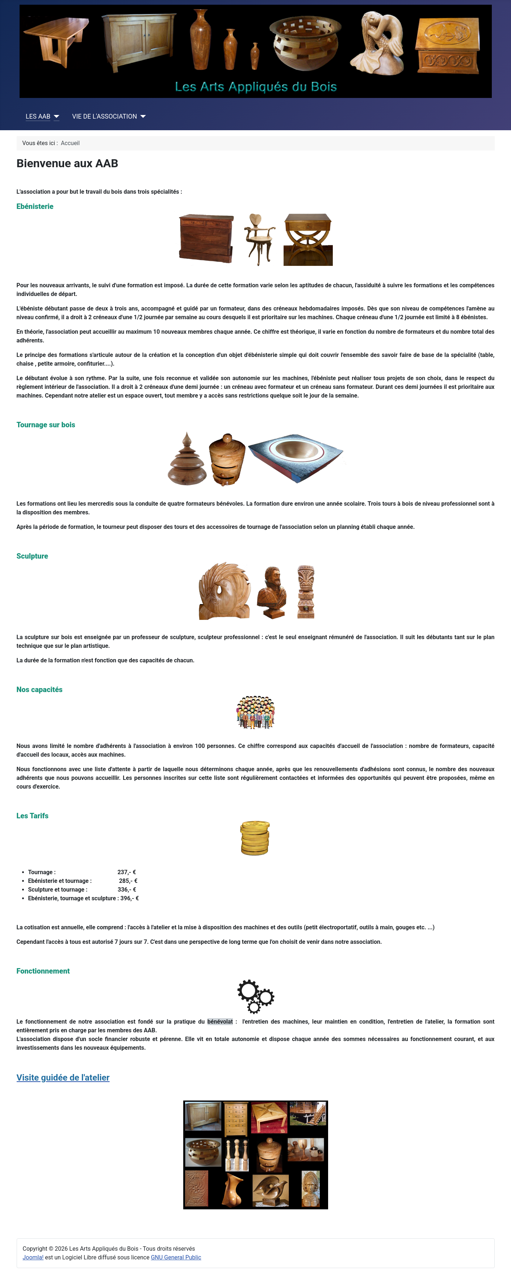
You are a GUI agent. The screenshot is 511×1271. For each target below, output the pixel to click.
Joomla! (33, 1257)
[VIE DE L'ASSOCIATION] (141, 116)
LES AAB (38, 116)
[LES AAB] (54, 116)
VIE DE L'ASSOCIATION (104, 116)
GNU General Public (176, 1257)
